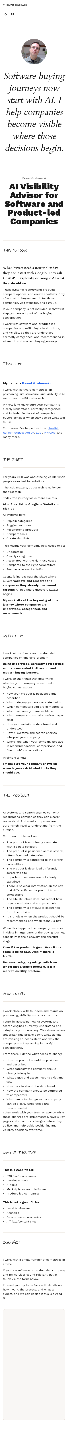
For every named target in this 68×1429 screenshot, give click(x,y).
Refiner (8, 432)
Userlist (53, 428)
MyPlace (49, 432)
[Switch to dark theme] (6, 14)
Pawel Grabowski (36, 383)
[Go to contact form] (12, 14)
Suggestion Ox (24, 432)
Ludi (39, 432)
